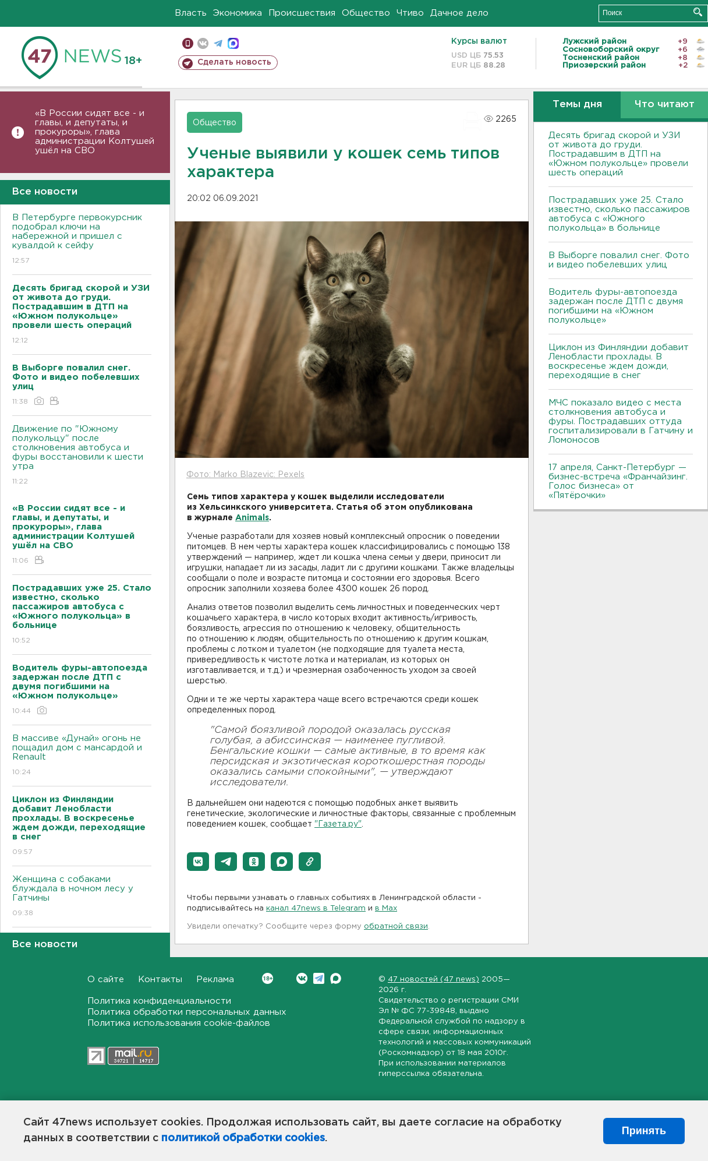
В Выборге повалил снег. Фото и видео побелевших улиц (618, 260)
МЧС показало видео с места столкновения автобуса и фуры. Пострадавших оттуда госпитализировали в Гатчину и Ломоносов (620, 421)
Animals (252, 517)
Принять (644, 1131)
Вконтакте (267, 978)
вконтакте (202, 43)
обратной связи (396, 926)
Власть (191, 13)
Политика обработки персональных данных (186, 1012)
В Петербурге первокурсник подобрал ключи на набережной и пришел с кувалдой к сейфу (81, 240)
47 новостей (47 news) (433, 979)
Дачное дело (459, 13)
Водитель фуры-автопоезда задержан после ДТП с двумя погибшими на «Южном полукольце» (615, 306)
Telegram (318, 978)
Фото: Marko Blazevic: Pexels (245, 474)
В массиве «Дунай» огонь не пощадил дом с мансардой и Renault (81, 756)
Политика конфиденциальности (159, 1001)
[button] (198, 861)
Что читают (665, 104)
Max (335, 978)
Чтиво (410, 13)
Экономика (237, 13)
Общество (366, 13)
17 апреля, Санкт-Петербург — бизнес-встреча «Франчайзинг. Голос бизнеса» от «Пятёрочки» (618, 481)
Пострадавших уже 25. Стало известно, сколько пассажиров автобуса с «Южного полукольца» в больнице (619, 214)
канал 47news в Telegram (316, 908)
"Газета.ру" (338, 824)
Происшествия (301, 13)
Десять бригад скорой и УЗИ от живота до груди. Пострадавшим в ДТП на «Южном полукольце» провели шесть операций (618, 154)
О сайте (105, 979)
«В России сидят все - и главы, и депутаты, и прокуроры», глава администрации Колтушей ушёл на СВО (94, 132)
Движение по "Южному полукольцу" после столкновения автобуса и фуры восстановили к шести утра (81, 455)
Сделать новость (234, 62)
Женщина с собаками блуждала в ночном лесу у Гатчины (81, 897)
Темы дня (577, 104)
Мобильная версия (187, 43)
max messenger (233, 43)
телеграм (218, 43)
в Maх (386, 908)
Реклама (215, 979)
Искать (697, 12)
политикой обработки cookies (243, 1138)
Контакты (160, 979)
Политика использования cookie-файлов (178, 1023)
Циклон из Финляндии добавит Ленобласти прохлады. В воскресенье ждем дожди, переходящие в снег (618, 361)
